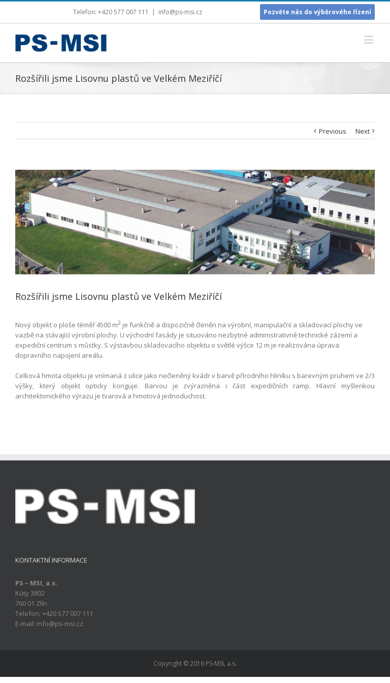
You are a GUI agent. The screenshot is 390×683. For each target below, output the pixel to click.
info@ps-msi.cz (180, 12)
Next (362, 131)
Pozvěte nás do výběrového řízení (317, 12)
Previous (332, 131)
